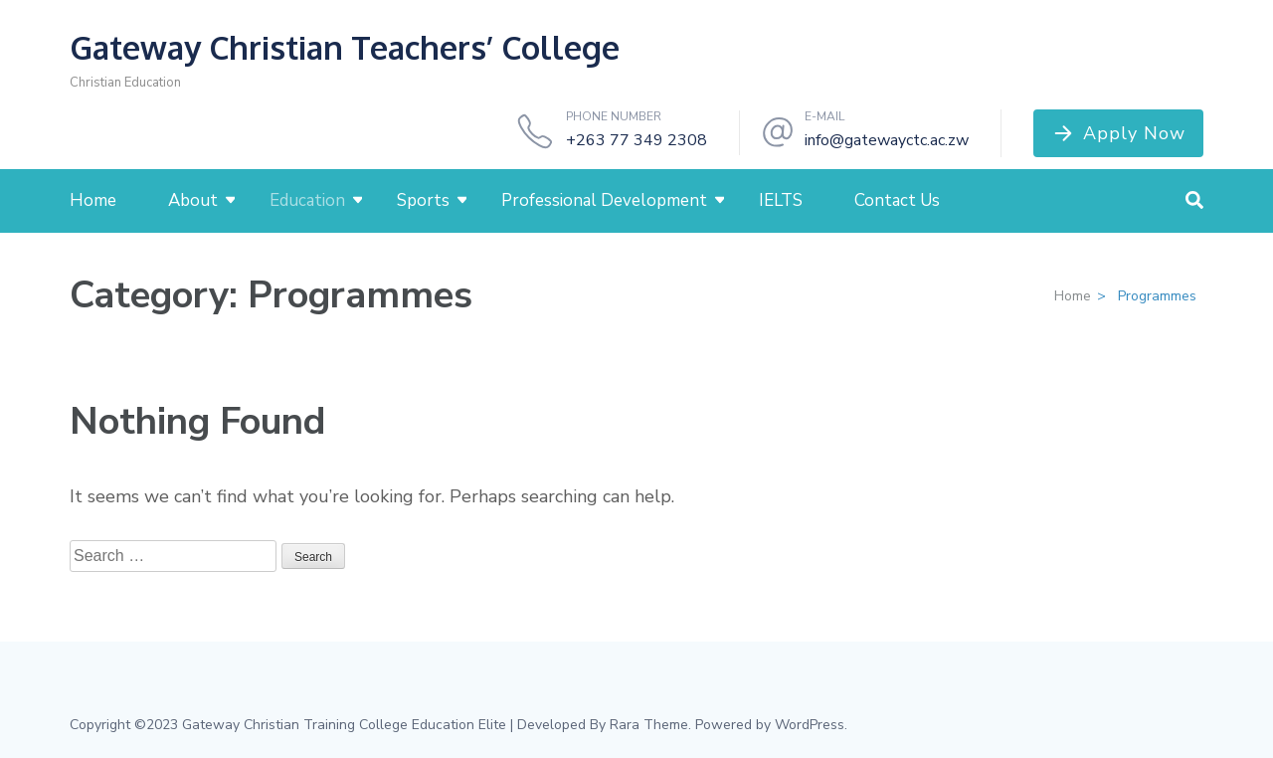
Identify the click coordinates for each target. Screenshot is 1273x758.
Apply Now (1134, 133)
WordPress (809, 724)
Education (307, 200)
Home (93, 200)
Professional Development (604, 200)
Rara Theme (649, 724)
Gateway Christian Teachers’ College (345, 47)
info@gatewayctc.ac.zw (887, 140)
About (193, 200)
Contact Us (897, 200)
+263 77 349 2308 (636, 140)
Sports (423, 200)
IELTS (781, 200)
